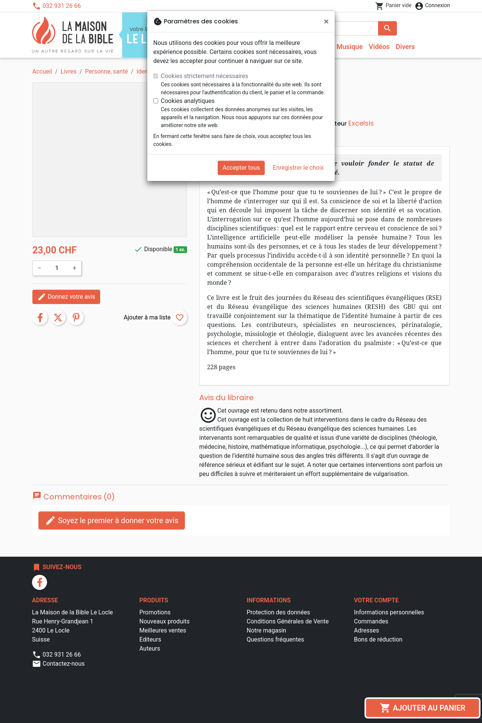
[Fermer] (326, 21)
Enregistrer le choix (298, 167)
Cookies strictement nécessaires (204, 76)
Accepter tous (241, 167)
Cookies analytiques (188, 100)
